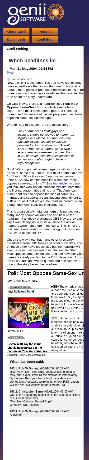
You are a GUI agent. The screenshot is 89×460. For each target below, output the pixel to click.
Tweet (10, 72)
